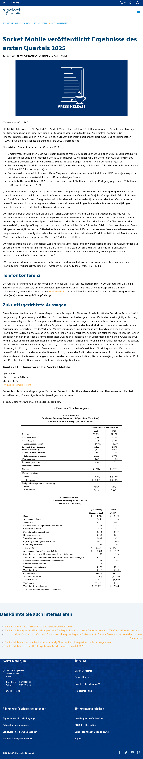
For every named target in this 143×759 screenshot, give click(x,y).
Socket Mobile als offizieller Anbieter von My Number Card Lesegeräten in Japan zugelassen (58, 642)
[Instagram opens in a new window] (138, 753)
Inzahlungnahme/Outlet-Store (89, 718)
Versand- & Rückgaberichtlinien (18, 738)
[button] (130, 3)
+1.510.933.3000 (24, 685)
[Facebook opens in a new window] (119, 753)
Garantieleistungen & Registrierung (92, 732)
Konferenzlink (58, 291)
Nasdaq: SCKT (13, 691)
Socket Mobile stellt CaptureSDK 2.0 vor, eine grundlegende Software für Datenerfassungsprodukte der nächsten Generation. (77, 636)
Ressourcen (40, 23)
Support (78, 738)
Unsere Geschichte (83, 670)
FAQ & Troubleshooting (85, 725)
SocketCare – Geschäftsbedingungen (20, 732)
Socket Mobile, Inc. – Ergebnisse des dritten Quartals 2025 (38, 626)
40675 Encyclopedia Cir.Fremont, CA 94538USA (15, 673)
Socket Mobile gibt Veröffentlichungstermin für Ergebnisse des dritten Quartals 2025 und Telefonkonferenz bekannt (72, 630)
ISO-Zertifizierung (83, 690)
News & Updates (59, 23)
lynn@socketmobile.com (17, 384)
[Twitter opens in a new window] (125, 753)
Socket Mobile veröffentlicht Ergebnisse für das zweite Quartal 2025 (44, 646)
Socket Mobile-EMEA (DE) (16, 23)
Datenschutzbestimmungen (16, 725)
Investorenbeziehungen (87, 684)
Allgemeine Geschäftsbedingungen (19, 718)
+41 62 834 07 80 (24, 682)
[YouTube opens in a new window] (132, 753)
